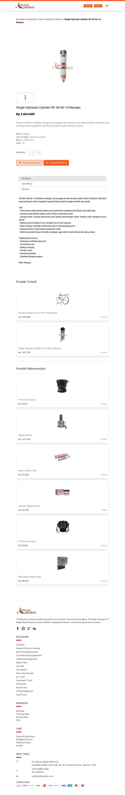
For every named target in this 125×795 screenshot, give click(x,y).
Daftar (98, 6)
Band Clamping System (27, 652)
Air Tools (20, 677)
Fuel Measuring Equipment (29, 655)
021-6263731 (38, 772)
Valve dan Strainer (25, 673)
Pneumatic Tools (34, 19)
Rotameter (21, 684)
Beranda (20, 19)
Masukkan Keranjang (29, 163)
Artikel (19, 745)
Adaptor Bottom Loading (28, 648)
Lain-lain (20, 666)
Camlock (20, 645)
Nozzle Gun (21, 687)
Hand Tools (21, 694)
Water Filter (22, 662)
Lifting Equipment (24, 691)
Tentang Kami (22, 714)
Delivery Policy (23, 742)
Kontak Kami (22, 717)
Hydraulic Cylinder (53, 19)
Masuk (88, 6)
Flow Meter (21, 670)
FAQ (18, 720)
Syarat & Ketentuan (25, 736)
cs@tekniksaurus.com (42, 776)
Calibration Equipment (26, 659)
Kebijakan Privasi (24, 739)
